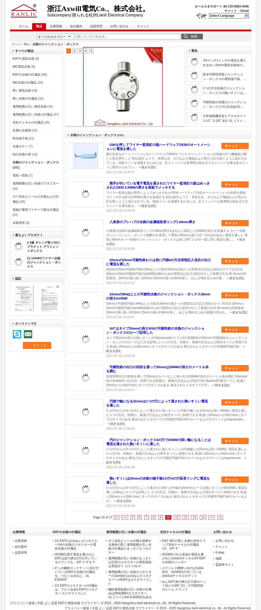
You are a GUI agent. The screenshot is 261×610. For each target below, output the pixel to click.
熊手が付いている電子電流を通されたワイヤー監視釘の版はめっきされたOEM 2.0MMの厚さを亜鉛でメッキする (158, 185)
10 (168, 517)
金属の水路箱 (22, 130)
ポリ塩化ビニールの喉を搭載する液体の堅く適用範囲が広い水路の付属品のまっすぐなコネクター (129, 546)
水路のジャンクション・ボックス (36, 162)
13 (194, 517)
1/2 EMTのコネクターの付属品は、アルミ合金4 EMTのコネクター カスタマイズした (76, 589)
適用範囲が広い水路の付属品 (33, 114)
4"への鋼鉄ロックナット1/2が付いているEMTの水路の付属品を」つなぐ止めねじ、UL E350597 (77, 573)
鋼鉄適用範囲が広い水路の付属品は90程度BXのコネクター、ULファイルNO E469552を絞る (130, 593)
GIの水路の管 (22, 154)
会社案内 (76, 26)
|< (116, 517)
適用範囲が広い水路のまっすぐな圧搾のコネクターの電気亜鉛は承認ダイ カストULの (129, 562)
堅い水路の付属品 (25, 98)
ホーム (23, 26)
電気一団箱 (20, 175)
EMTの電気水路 (23, 58)
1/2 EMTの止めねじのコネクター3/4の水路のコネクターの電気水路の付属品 (76, 544)
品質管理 (96, 26)
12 (185, 517)
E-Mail (219, 552)
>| (220, 517)
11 (177, 517)
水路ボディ (20, 146)
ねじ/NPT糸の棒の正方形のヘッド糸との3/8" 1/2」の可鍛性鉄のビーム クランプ (184, 585)
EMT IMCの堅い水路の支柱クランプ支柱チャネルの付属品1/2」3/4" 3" (184, 544)
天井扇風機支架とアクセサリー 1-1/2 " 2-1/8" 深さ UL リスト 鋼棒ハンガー (224, 118)
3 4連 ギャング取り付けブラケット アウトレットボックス (43, 247)
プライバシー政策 (22, 603)
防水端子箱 (20, 138)
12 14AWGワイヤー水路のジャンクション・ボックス (44, 262)
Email (244, 11)
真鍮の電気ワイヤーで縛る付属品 (36, 209)
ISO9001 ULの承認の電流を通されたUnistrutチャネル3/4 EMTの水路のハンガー (184, 558)
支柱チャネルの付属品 (28, 122)
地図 (218, 558)
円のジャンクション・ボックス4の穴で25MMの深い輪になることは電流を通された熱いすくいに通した (158, 442)
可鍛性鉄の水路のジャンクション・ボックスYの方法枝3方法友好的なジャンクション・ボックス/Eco (224, 104)
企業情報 (56, 26)
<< (125, 517)
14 (203, 517)
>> (211, 517)
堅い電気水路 (22, 90)
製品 (39, 26)
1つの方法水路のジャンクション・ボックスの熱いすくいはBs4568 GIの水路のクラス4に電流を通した (224, 90)
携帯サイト (224, 565)
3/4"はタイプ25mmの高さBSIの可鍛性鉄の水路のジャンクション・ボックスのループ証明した (155, 330)
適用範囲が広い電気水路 (30, 106)
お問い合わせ (119, 26)
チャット (230, 11)
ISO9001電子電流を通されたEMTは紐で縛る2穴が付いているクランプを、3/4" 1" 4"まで (76, 558)
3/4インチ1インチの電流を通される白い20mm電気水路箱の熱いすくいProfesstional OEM (224, 63)
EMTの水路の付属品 (27, 74)
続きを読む (149, 167)
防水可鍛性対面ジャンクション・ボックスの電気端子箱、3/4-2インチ (223, 77)
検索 (194, 36)
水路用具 (19, 223)
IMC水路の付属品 (25, 82)
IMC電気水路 (22, 66)
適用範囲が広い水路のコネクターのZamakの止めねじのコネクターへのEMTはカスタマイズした (130, 577)
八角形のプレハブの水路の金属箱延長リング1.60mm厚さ (152, 222)
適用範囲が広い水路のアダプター (36, 183)
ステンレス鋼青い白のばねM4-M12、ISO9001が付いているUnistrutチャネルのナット (183, 572)
